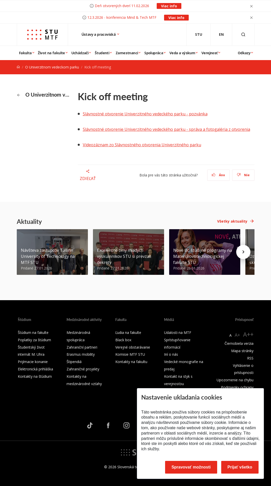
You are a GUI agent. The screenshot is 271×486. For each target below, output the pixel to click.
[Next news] (243, 252)
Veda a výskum (182, 52)
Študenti (102, 52)
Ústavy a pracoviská (99, 34)
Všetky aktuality (232, 221)
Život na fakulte (51, 52)
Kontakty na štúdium (35, 376)
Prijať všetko (240, 467)
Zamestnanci (127, 52)
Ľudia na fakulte (128, 332)
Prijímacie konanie (33, 361)
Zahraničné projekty (83, 369)
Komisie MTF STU (130, 354)
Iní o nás (171, 354)
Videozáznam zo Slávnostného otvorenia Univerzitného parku (142, 145)
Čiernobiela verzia (239, 343)
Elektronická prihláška (35, 369)
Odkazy (244, 52)
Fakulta (25, 52)
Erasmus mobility (81, 354)
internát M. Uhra (31, 354)
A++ (248, 334)
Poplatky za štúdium (34, 339)
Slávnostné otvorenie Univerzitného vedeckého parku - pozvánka (145, 114)
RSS (250, 358)
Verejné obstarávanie (132, 347)
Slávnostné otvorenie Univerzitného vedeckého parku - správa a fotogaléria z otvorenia (166, 129)
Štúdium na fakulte (33, 332)
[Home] (18, 67)
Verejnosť (209, 52)
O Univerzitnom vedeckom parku (52, 67)
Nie (243, 175)
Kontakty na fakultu (131, 361)
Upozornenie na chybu (235, 379)
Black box (123, 339)
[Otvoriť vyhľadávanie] (243, 35)
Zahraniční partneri (82, 347)
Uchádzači (80, 52)
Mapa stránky (242, 350)
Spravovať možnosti (191, 467)
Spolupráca (153, 52)
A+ (237, 335)
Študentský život (31, 347)
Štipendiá (74, 361)
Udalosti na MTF (177, 332)
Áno (218, 175)
